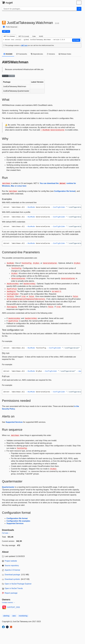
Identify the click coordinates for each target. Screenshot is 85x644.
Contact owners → (8, 602)
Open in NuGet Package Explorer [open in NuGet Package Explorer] (18, 584)
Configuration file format (64, 191)
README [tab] (8, 54)
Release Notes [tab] (65, 54)
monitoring (23, 616)
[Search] (79, 9)
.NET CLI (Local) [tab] (23, 36)
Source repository (12, 565)
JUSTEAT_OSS (13, 607)
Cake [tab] (34, 36)
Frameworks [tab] (21, 54)
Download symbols (12, 579)
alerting (6, 616)
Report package (11, 593)
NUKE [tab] (41, 36)
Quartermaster (8, 487)
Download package (12, 575)
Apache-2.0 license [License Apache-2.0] (12, 570)
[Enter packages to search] (39, 9)
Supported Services (14, 422)
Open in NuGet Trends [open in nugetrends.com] (14, 588)
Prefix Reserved (11, 27)
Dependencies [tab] (37, 54)
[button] (76, 40)
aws (14, 616)
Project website (11, 561)
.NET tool (24, 45)
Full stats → (6, 533)
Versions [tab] (51, 54)
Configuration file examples (18, 521)
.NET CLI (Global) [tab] (9, 36)
